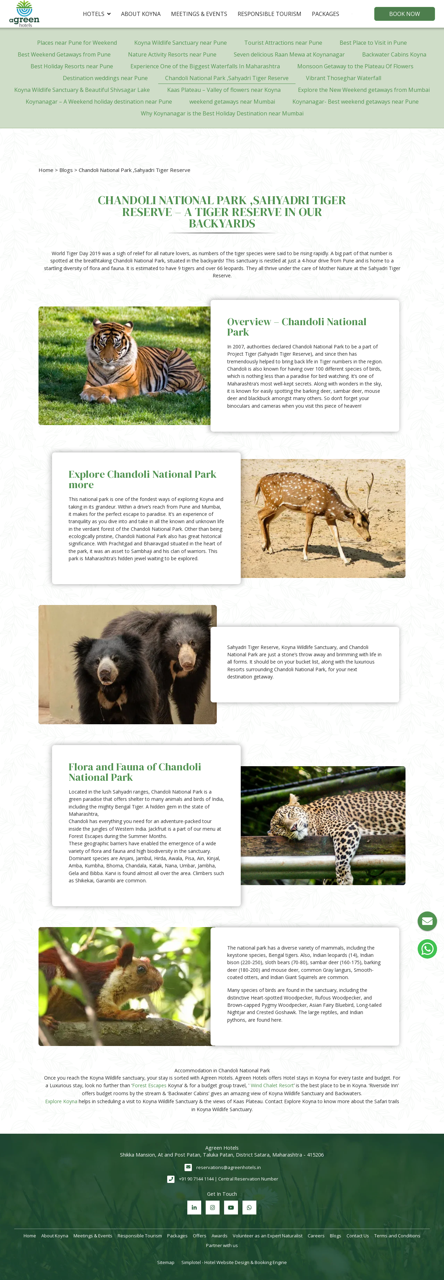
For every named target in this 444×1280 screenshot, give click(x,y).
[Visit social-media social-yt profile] (231, 1207)
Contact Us (358, 1236)
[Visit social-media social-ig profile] (213, 1207)
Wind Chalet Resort (272, 1085)
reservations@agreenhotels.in (228, 1167)
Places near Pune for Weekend (77, 42)
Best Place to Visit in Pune (373, 42)
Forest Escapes (149, 1085)
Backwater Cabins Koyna (394, 54)
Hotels (97, 14)
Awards (220, 1236)
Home (46, 169)
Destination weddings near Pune (105, 78)
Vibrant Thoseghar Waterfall (343, 78)
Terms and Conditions (397, 1236)
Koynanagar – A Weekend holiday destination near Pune (99, 101)
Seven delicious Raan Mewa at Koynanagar (289, 54)
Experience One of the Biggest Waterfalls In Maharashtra (205, 66)
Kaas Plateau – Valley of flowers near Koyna (224, 90)
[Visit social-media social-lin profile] (194, 1207)
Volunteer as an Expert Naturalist (267, 1236)
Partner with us (222, 1245)
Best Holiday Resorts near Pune (72, 66)
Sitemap (165, 1262)
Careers (316, 1236)
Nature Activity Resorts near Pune (172, 54)
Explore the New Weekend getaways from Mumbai (364, 90)
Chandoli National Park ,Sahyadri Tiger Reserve (227, 78)
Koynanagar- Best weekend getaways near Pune (355, 101)
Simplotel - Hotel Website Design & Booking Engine (234, 1262)
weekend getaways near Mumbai (232, 101)
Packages (325, 14)
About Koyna (141, 14)
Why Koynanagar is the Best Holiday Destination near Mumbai (222, 113)
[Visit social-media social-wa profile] (249, 1207)
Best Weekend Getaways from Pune (64, 54)
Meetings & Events (199, 14)
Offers (199, 1236)
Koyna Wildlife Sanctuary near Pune (180, 42)
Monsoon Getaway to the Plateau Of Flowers (355, 66)
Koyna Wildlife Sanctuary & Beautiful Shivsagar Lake (82, 90)
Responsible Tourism (269, 14)
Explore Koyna (61, 1101)
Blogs (66, 169)
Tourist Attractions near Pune (283, 42)
